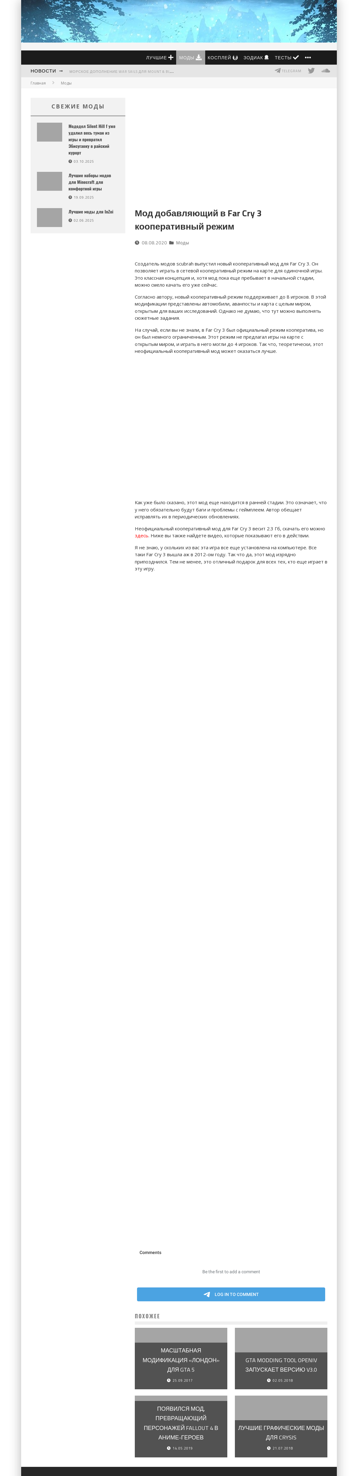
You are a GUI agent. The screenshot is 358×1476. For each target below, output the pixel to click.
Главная (38, 83)
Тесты (287, 57)
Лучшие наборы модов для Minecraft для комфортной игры (90, 182)
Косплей (223, 57)
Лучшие (160, 57)
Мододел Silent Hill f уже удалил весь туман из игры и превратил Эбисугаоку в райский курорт (92, 139)
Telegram (288, 70)
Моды (190, 57)
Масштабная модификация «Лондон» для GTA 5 (181, 1360)
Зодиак (256, 57)
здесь (141, 535)
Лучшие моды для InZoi (91, 211)
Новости (43, 70)
